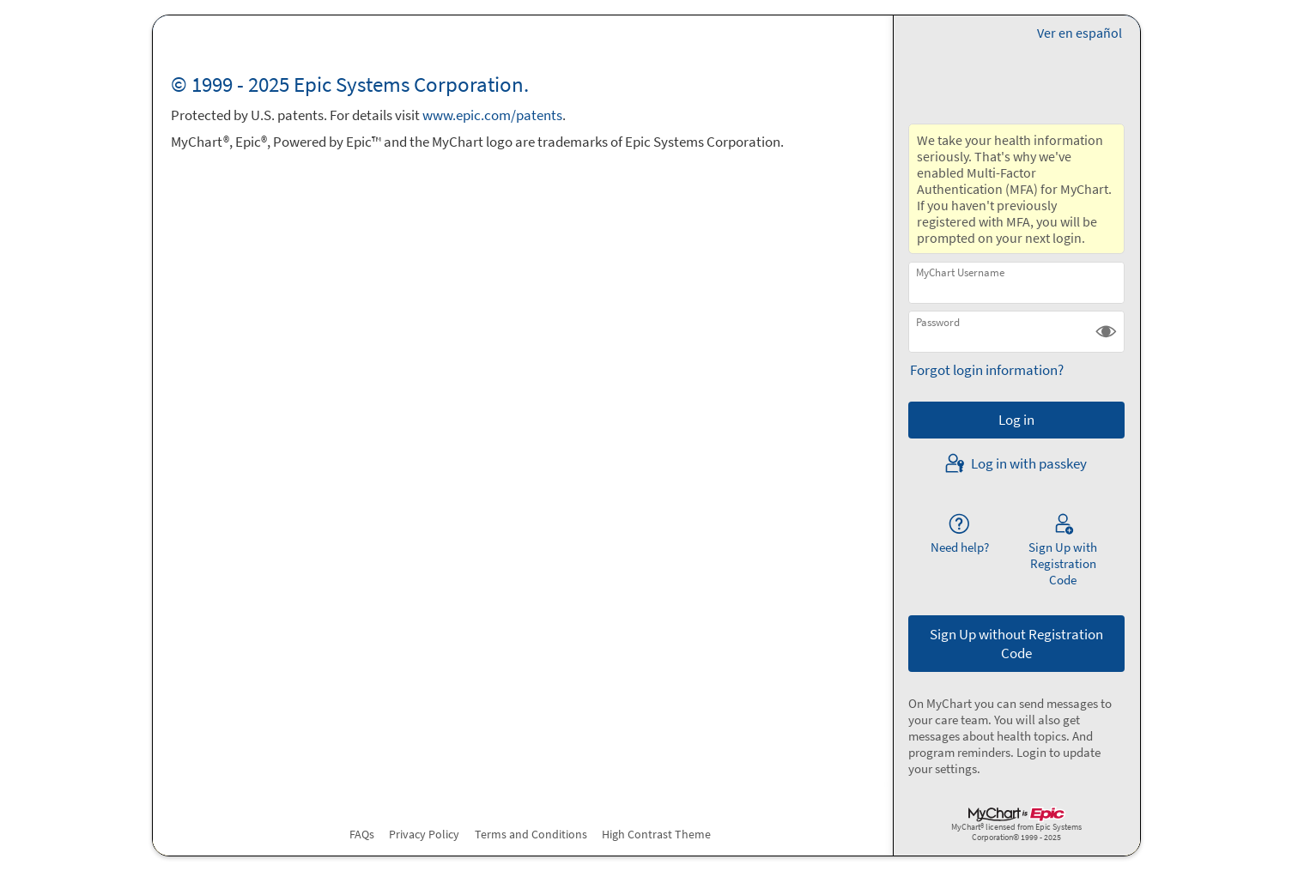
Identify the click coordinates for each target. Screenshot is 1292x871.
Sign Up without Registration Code (1016, 643)
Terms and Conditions (531, 834)
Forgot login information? (987, 369)
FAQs (361, 834)
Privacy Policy (424, 834)
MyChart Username (960, 272)
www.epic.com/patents (492, 115)
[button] (1106, 332)
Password (938, 322)
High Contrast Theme (656, 834)
